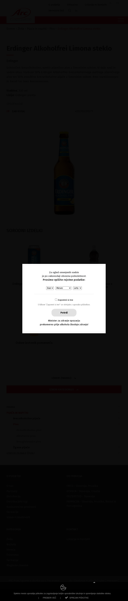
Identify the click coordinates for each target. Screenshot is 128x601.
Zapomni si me (65, 300)
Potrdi (64, 312)
